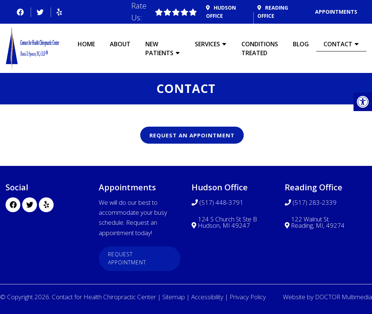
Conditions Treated (259, 48)
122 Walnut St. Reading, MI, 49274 (318, 222)
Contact (338, 44)
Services (207, 44)
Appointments (336, 11)
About (120, 44)
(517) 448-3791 (221, 202)
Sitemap (173, 297)
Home (86, 44)
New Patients (159, 48)
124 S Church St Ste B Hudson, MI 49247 (227, 222)
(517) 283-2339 (314, 202)
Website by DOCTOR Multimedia (327, 297)
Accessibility (207, 297)
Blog (301, 44)
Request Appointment (127, 258)
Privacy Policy (248, 297)
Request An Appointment (202, 135)
